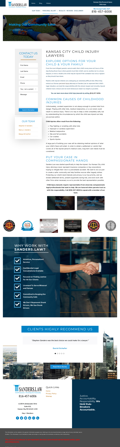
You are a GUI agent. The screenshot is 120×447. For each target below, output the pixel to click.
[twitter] (21, 418)
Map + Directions (27, 413)
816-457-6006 (102, 11)
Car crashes (54, 137)
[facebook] (17, 418)
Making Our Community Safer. (32, 24)
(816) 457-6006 (95, 93)
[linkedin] (29, 418)
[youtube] (25, 418)
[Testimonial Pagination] (55, 353)
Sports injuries (55, 139)
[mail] (33, 418)
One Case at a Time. (21, 29)
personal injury (64, 83)
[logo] (17, 3)
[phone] (37, 418)
